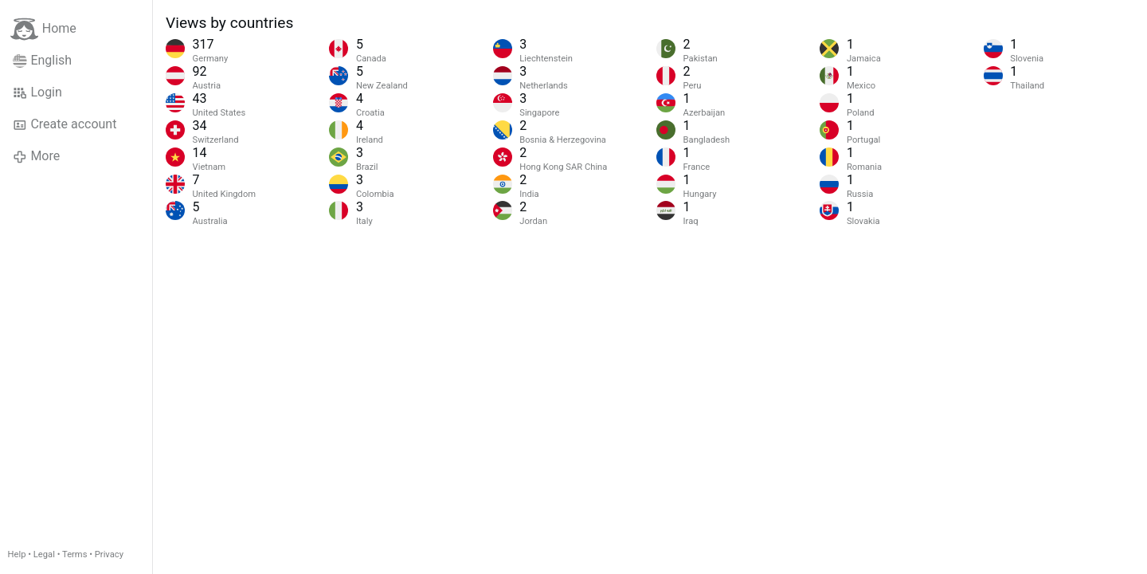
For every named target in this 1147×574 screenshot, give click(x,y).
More (36, 156)
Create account (64, 124)
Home (43, 29)
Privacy (109, 554)
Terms (74, 554)
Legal (44, 554)
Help (17, 554)
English (42, 61)
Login (37, 92)
